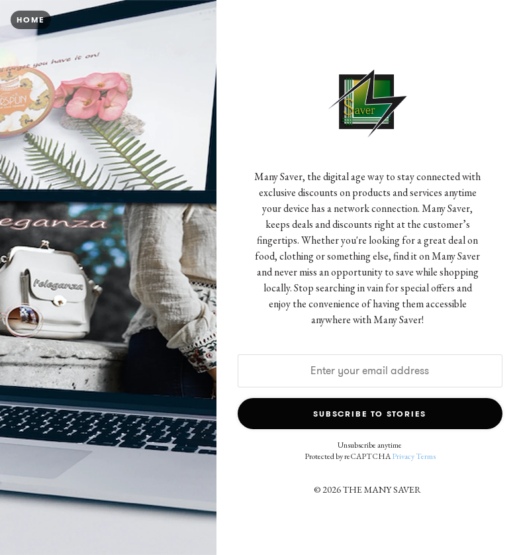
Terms (426, 456)
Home (31, 19)
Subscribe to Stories (369, 413)
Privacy (403, 456)
